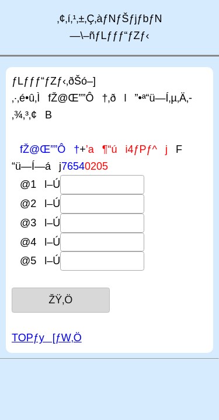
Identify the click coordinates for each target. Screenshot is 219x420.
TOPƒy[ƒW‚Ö (47, 338)
